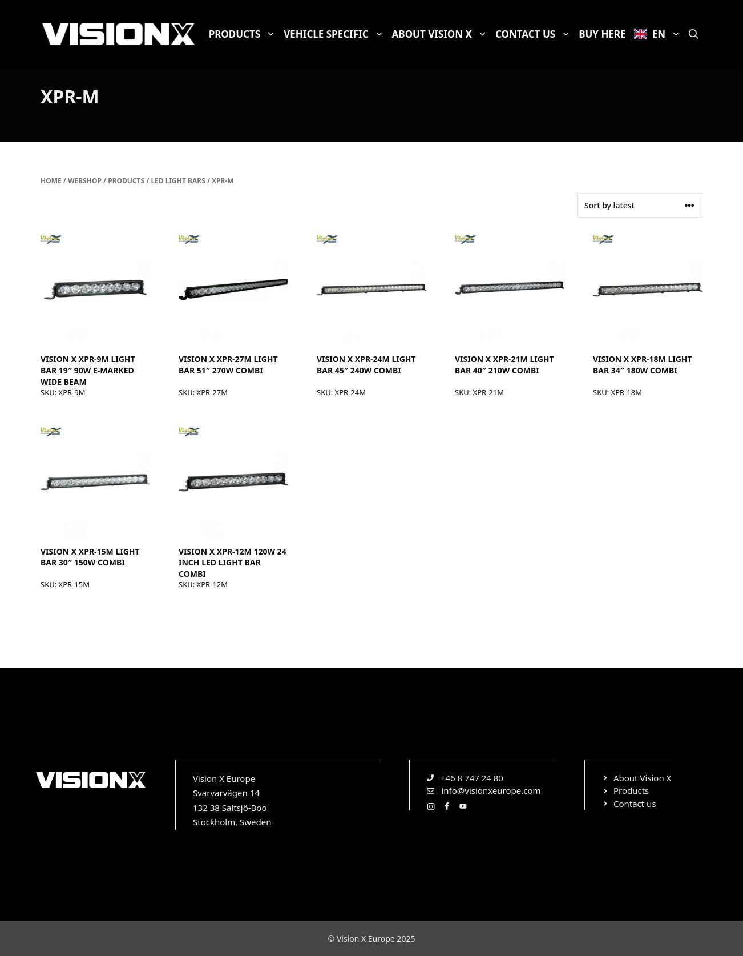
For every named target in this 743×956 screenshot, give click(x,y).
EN (659, 34)
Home (51, 181)
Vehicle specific (335, 34)
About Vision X (441, 34)
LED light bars (178, 181)
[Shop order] (639, 205)
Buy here (602, 34)
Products (244, 34)
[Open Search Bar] (693, 34)
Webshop (85, 181)
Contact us (535, 34)
